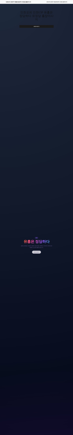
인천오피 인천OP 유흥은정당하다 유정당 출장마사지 (18, 2)
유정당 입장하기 (36, 252)
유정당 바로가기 (36, 26)
